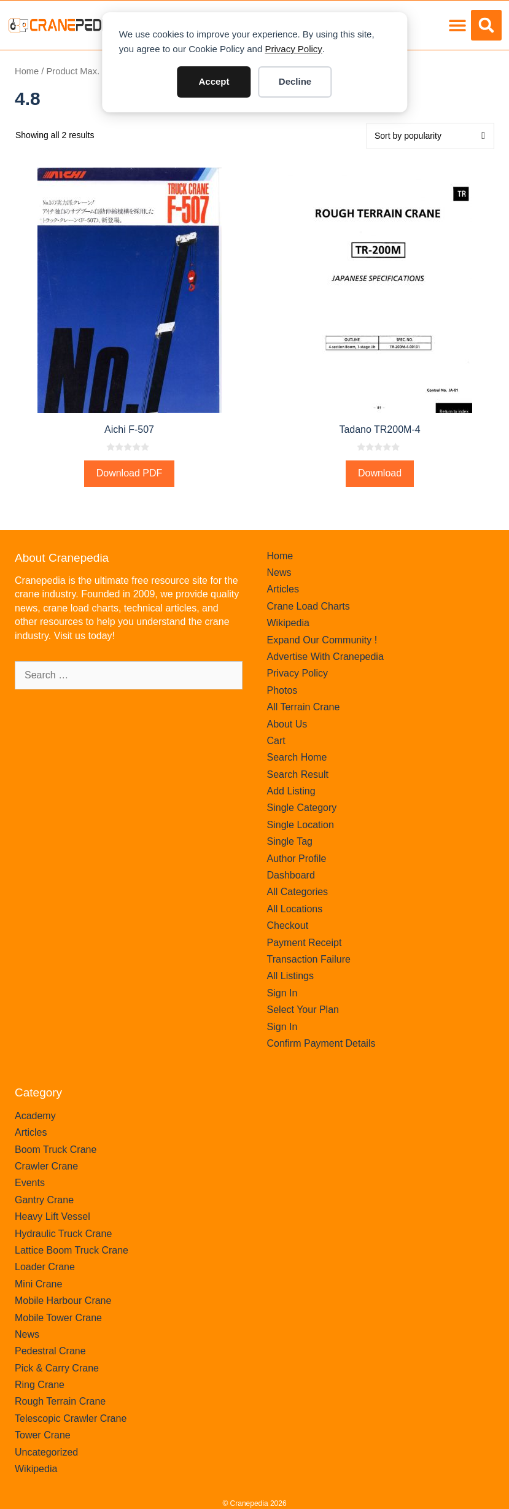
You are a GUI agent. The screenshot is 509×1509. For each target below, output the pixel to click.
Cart (276, 740)
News (279, 572)
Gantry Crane (44, 1200)
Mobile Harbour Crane (63, 1300)
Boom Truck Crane (55, 1149)
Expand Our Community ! (322, 640)
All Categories (297, 891)
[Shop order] (430, 136)
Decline (295, 81)
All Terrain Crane (303, 707)
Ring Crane (39, 1384)
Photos (282, 690)
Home (27, 71)
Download (380, 473)
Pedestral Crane (50, 1351)
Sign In (282, 993)
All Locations (295, 909)
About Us (287, 724)
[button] (457, 25)
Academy (35, 1116)
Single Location (300, 825)
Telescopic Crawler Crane (70, 1418)
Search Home (297, 757)
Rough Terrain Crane (60, 1401)
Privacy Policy (293, 49)
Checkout (288, 925)
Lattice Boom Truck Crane (71, 1250)
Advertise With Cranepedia (325, 656)
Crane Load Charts (308, 606)
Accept (213, 81)
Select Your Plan (303, 1009)
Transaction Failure (309, 959)
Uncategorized (46, 1452)
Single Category (302, 807)
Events (30, 1182)
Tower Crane (43, 1435)
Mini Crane (38, 1284)
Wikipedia (288, 623)
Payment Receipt (304, 942)
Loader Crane (45, 1267)
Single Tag (290, 841)
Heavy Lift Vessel (52, 1216)
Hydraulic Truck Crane (63, 1233)
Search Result (298, 774)
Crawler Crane (46, 1166)
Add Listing (291, 791)
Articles (283, 589)
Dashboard (291, 875)
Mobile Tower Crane (58, 1318)
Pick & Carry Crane (57, 1368)
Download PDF (129, 473)
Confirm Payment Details (321, 1043)
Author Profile (297, 858)
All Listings (290, 976)
